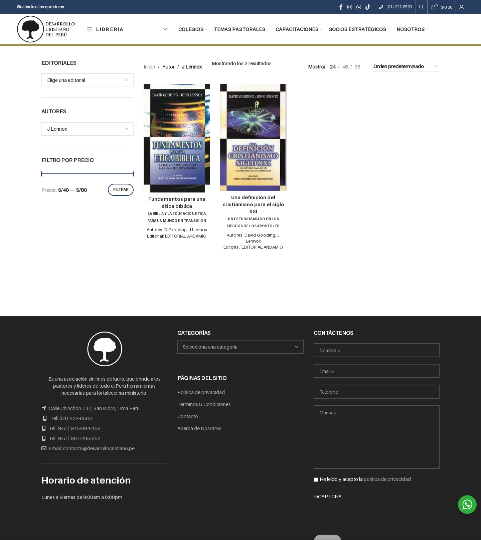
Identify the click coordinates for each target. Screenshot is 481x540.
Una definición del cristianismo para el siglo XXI (253, 211)
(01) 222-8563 (395, 6)
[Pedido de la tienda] (406, 66)
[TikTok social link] (367, 7)
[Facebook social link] (341, 7)
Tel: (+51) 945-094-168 (75, 428)
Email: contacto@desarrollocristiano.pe (92, 448)
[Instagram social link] (349, 7)
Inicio (149, 66)
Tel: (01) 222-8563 (71, 418)
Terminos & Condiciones (204, 404)
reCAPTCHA (377, 509)
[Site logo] (46, 28)
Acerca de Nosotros (199, 428)
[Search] (421, 7)
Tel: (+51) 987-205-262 (75, 438)
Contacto (187, 416)
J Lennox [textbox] (57, 129)
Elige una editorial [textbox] (66, 80)
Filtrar (120, 189)
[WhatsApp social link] (358, 7)
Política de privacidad (201, 392)
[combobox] (87, 80)
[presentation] (364, 513)
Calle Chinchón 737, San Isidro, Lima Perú (94, 408)
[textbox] (240, 347)
